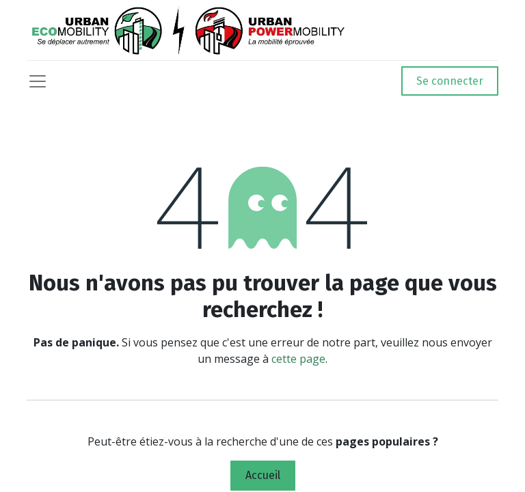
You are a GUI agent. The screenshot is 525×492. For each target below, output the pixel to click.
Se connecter (449, 80)
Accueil (262, 475)
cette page (298, 358)
